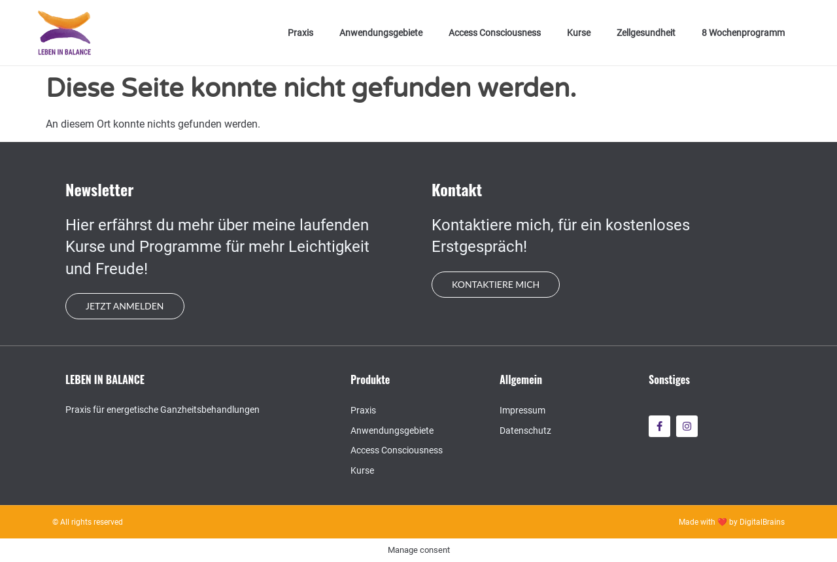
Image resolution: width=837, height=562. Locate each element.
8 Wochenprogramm (743, 32)
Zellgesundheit (646, 32)
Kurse (578, 32)
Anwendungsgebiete (380, 32)
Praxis (300, 32)
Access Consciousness (495, 32)
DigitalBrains (762, 522)
